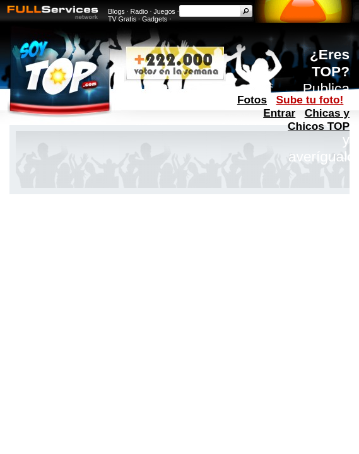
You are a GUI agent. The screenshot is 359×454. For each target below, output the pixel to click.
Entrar (279, 113)
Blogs (116, 11)
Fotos (252, 99)
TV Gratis (122, 19)
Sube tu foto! (310, 99)
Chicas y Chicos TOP (319, 119)
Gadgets (154, 19)
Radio (139, 11)
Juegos (164, 11)
